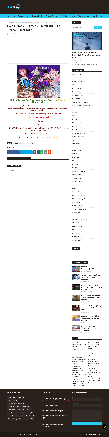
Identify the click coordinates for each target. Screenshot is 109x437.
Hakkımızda (80, 434)
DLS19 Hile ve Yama (79, 133)
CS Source (76, 99)
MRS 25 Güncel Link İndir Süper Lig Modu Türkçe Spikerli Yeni (89, 328)
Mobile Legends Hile (79, 195)
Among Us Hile (77, 74)
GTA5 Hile (76, 157)
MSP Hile (75, 185)
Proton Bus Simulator (79, 209)
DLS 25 (75, 126)
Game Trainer (19, 22)
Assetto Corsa (77, 81)
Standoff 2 (76, 223)
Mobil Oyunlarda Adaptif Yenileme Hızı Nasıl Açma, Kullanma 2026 (94, 380)
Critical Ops (77, 119)
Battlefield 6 (77, 88)
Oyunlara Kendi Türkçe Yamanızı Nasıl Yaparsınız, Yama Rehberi (79, 361)
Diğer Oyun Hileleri (19, 143)
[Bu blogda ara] (83, 27)
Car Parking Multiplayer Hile (82, 106)
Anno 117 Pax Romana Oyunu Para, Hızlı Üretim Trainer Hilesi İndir (86, 55)
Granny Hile (76, 164)
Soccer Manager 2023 (14, 419)
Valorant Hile (77, 237)
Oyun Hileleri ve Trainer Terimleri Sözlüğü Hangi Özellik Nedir (94, 371)
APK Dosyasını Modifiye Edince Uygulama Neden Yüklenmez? (77, 369)
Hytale (75, 168)
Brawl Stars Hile (78, 95)
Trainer (62, 100)
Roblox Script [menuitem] (83, 16)
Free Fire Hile (77, 150)
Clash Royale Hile (78, 109)
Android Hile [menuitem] (23, 16)
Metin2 (75, 188)
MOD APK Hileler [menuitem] (68, 16)
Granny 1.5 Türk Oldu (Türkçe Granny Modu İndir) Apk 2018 (91, 308)
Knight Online (77, 178)
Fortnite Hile (77, 147)
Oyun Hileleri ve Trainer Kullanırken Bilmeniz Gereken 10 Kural (94, 362)
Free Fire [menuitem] (95, 16)
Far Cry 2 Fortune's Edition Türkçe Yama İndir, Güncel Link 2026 (90, 298)
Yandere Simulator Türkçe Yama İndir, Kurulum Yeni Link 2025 (90, 277)
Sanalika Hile (77, 216)
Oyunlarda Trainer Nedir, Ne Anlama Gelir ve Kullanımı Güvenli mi (93, 345)
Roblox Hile (76, 213)
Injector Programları (79, 171)
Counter (75, 116)
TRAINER (32, 117)
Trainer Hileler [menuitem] (37, 16)
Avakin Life (76, 85)
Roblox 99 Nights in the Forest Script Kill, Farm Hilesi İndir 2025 (91, 287)
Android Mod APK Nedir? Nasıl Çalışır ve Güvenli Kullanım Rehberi (79, 352)
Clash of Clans (77, 112)
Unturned (76, 233)
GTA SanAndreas (78, 154)
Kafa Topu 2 (77, 175)
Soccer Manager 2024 (80, 219)
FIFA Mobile (76, 143)
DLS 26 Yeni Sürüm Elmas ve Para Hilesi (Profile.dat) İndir (91, 268)
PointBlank (76, 202)
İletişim (100, 434)
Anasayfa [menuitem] (11, 16)
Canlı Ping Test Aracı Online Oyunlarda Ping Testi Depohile (79, 344)
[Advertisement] (38, 48)
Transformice (77, 226)
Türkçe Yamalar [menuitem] (52, 16)
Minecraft (76, 192)
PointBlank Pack (78, 206)
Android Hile (77, 78)
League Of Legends (79, 181)
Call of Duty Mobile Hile (80, 102)
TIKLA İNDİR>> (50, 137)
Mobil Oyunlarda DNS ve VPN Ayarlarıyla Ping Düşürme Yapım (79, 377)
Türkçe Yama (77, 230)
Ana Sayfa (10, 22)
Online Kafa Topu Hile (80, 199)
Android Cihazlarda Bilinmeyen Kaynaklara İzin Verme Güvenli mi (94, 354)
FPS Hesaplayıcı (91, 434)
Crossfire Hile (77, 123)
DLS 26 (75, 130)
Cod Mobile (11, 410)
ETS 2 (74, 140)
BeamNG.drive (77, 92)
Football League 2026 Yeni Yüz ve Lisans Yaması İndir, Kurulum (90, 318)
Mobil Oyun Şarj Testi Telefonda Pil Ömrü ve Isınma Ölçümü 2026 (79, 383)
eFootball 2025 (77, 240)
